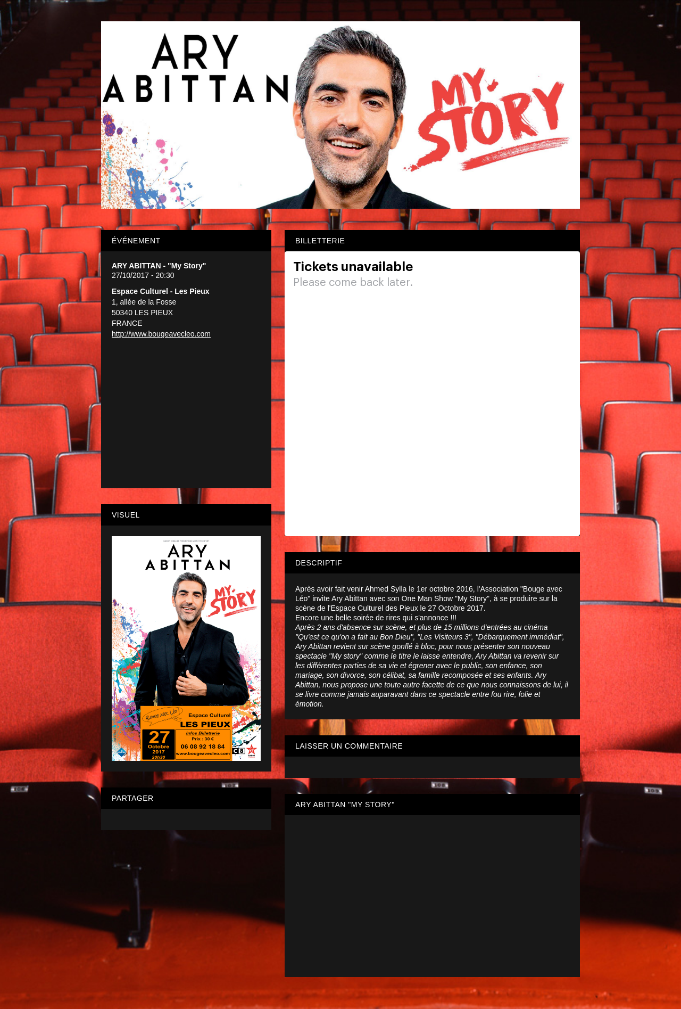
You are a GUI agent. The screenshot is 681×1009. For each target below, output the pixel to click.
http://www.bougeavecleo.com (161, 334)
